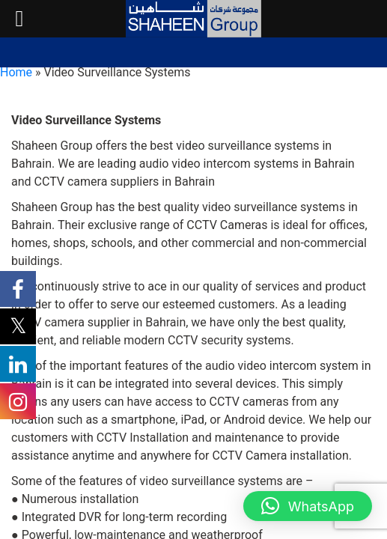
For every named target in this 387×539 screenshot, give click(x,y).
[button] (307, 506)
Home (16, 72)
